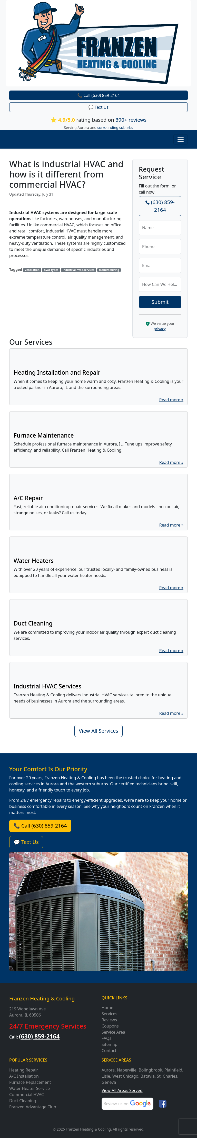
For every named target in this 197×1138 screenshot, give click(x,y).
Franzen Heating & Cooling (42, 998)
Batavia (148, 1076)
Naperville (126, 1070)
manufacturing (109, 270)
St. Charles (167, 1076)
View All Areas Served (122, 1090)
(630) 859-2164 (159, 206)
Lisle (106, 1076)
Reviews (109, 1020)
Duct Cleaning (22, 1100)
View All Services (98, 730)
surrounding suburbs (115, 127)
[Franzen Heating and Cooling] (98, 43)
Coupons (110, 1026)
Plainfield (173, 1070)
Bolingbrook (150, 1070)
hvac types (51, 270)
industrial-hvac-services (79, 270)
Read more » (171, 400)
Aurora (108, 1070)
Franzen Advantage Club (32, 1107)
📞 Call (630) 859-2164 (98, 95)
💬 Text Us (98, 107)
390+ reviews (130, 119)
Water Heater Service (29, 1088)
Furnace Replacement (30, 1082)
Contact (109, 1050)
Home (107, 1007)
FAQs (106, 1038)
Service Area (113, 1032)
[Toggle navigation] (180, 139)
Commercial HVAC (26, 1094)
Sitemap (109, 1044)
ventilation (32, 270)
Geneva (109, 1082)
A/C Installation (24, 1076)
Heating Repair (23, 1070)
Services (109, 1014)
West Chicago (125, 1076)
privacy (159, 328)
